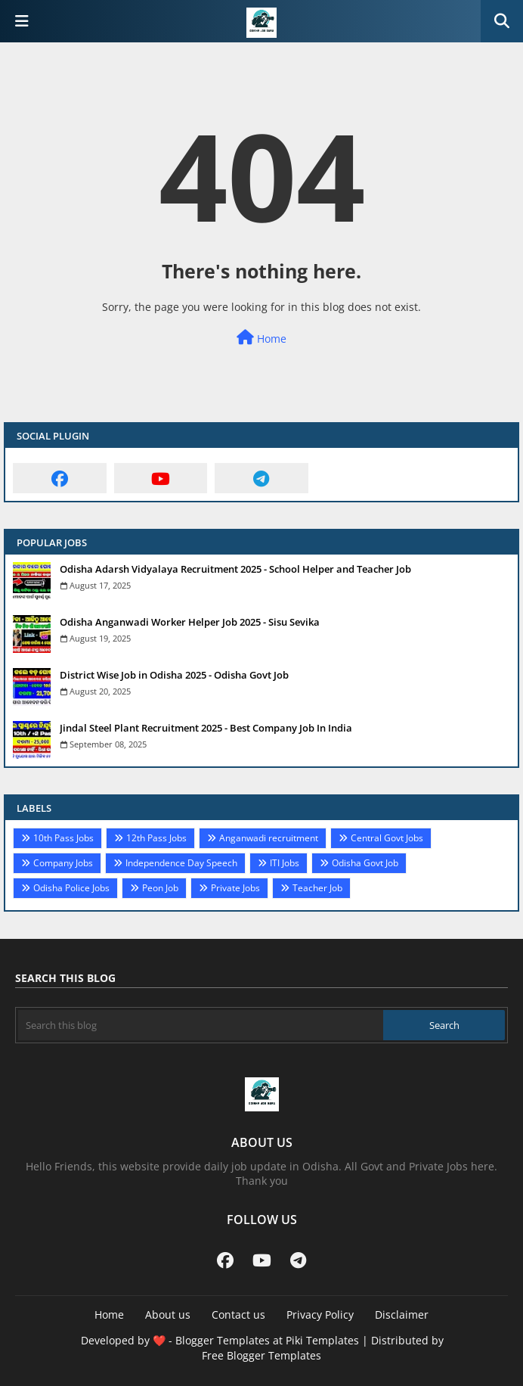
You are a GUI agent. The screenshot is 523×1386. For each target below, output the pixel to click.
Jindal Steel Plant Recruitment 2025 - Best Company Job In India (206, 728)
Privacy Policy (320, 1314)
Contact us (238, 1314)
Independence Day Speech (181, 862)
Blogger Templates (222, 1340)
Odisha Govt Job (365, 862)
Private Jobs (235, 887)
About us (167, 1314)
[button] (502, 21)
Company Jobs (63, 862)
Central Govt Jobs (387, 837)
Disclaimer (402, 1314)
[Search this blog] (200, 1025)
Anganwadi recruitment (268, 837)
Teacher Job (317, 887)
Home (261, 338)
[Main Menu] (22, 21)
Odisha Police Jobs (71, 887)
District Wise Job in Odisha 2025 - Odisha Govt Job (174, 675)
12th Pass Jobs (156, 837)
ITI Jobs (284, 862)
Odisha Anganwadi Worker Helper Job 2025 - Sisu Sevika (190, 622)
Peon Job (160, 887)
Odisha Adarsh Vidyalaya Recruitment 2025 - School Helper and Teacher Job (235, 569)
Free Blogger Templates (261, 1355)
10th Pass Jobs (63, 837)
